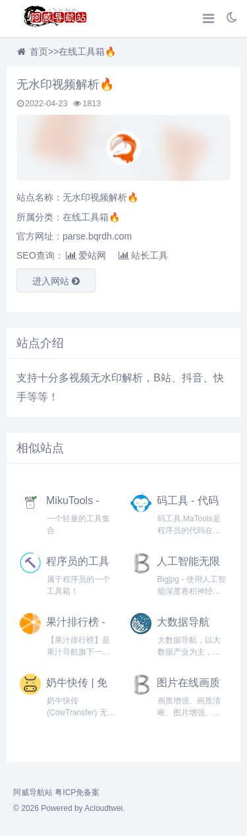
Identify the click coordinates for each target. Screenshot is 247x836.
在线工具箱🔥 (87, 51)
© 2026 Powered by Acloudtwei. (69, 808)
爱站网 (86, 255)
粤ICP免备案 (77, 792)
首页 (39, 51)
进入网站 (56, 281)
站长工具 (143, 255)
